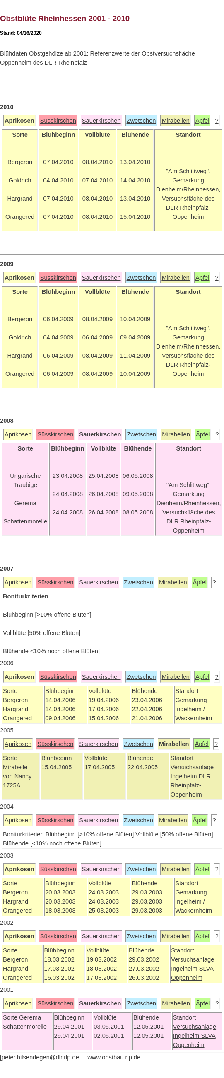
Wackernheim (193, 910)
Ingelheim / (190, 901)
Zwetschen (141, 120)
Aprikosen (18, 434)
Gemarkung (191, 892)
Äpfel (202, 120)
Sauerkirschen (101, 120)
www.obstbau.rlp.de (113, 1057)
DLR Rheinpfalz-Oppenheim (191, 785)
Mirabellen (175, 120)
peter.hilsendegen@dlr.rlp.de (40, 1057)
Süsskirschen (58, 120)
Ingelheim (185, 776)
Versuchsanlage (192, 767)
